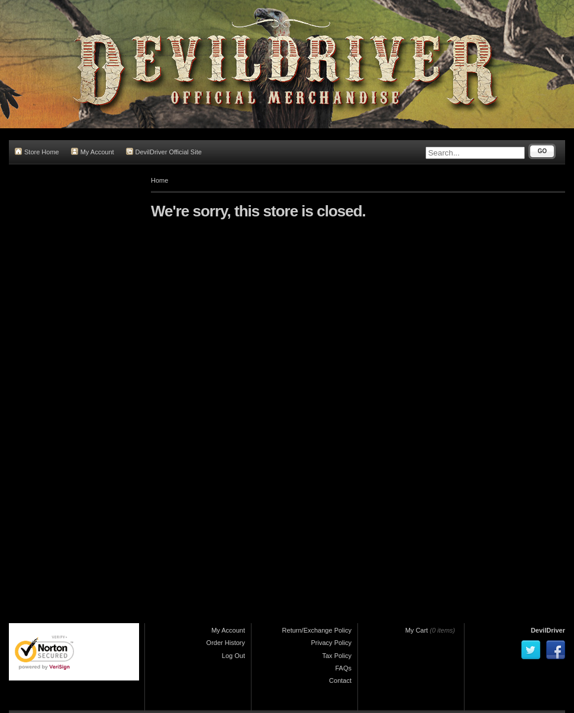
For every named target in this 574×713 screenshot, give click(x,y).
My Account (92, 151)
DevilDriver (548, 630)
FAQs (343, 668)
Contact (340, 680)
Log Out (233, 655)
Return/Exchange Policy (317, 630)
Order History (226, 642)
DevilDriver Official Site (164, 151)
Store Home (37, 151)
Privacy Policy (331, 642)
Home (159, 180)
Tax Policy (337, 655)
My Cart (416, 630)
